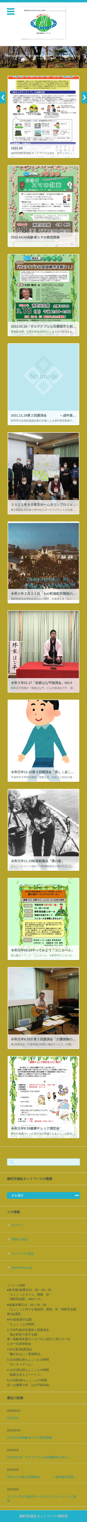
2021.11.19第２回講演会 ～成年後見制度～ (41, 1477)
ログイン (18, 1225)
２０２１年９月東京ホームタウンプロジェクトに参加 (41, 1498)
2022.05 (12, 1418)
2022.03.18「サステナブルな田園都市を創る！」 (40, 1457)
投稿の (20, 1239)
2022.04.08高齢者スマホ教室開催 (29, 1437)
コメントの (23, 1253)
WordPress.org (22, 1267)
